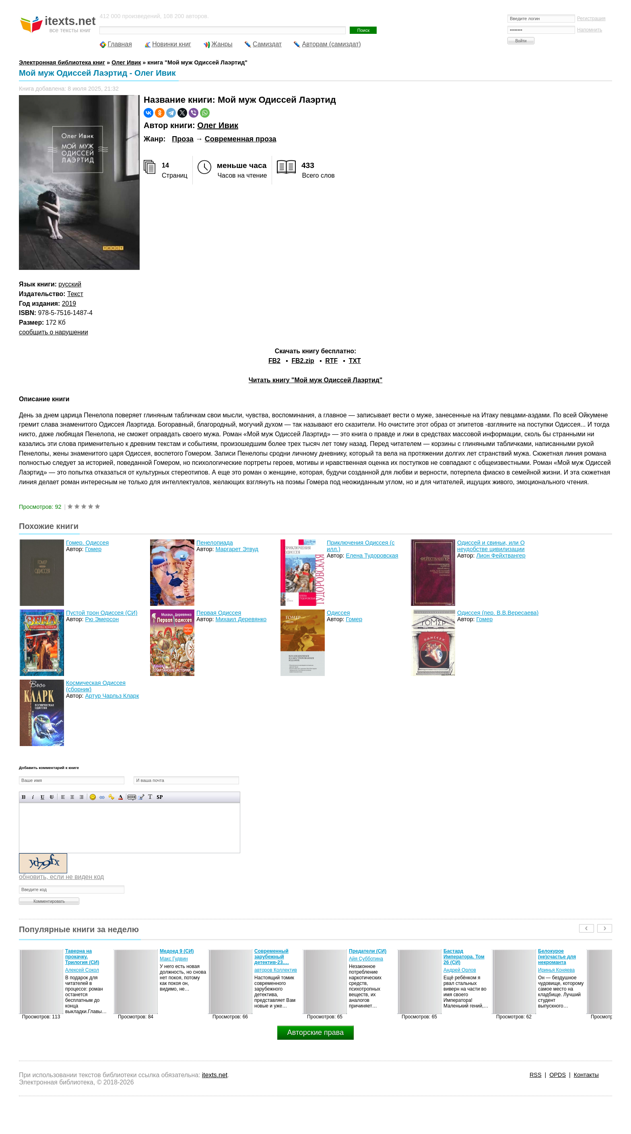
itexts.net (214, 1075)
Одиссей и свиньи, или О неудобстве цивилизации (491, 545)
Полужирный (24, 797)
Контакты (586, 1075)
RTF (331, 360)
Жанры (222, 44)
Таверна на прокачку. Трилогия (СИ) (82, 956)
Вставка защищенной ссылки (111, 797)
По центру (72, 797)
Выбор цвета (120, 797)
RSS (536, 1075)
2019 (69, 303)
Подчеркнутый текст (42, 797)
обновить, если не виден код (61, 876)
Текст (75, 293)
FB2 (274, 360)
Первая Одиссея (218, 612)
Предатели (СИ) (367, 951)
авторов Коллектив (275, 970)
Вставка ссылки (102, 797)
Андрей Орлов (459, 970)
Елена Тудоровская (372, 555)
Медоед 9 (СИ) (177, 951)
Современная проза (240, 139)
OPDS (557, 1075)
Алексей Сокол (82, 970)
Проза (182, 139)
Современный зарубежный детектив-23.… (271, 956)
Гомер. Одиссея (87, 542)
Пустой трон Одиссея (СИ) (101, 612)
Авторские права (315, 1032)
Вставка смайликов (92, 797)
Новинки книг (171, 44)
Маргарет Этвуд (236, 549)
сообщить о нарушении (53, 332)
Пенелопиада (214, 542)
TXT (355, 360)
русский (69, 284)
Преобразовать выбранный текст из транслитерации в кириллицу (150, 797)
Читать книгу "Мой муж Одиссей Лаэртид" (316, 380)
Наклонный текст (33, 797)
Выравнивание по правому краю (81, 797)
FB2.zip (302, 360)
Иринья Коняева (556, 970)
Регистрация (591, 18)
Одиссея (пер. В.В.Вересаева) (497, 612)
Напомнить (589, 30)
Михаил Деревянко (240, 619)
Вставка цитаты (141, 797)
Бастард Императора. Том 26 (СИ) (464, 956)
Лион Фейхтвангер (500, 555)
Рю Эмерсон (102, 619)
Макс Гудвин (174, 959)
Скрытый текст (131, 797)
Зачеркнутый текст (51, 797)
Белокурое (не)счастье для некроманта (557, 956)
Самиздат (267, 44)
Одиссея (338, 612)
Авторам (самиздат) (331, 44)
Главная (119, 44)
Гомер (93, 549)
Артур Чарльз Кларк (112, 695)
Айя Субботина (366, 959)
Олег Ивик (217, 125)
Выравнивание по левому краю (63, 797)
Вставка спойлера (159, 797)
